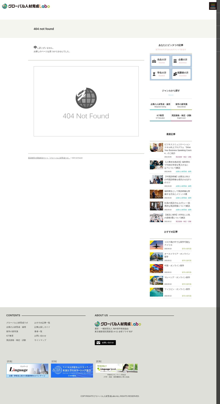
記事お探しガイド (42, 327)
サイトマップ (40, 340)
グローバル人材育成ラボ (17, 323)
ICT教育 (160, 116)
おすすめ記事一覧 (42, 323)
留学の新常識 (181, 105)
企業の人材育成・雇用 (160, 105)
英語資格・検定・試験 (181, 116)
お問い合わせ (40, 336)
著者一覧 (38, 331)
